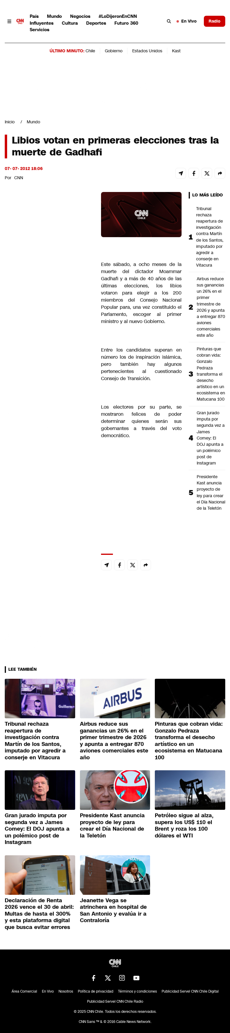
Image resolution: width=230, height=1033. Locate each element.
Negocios (80, 16)
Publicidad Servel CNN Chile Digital (190, 991)
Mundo (54, 16)
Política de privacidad (95, 991)
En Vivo (187, 21)
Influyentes (41, 23)
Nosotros (66, 991)
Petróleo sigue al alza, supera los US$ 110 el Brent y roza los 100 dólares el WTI (184, 826)
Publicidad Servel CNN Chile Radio (115, 1001)
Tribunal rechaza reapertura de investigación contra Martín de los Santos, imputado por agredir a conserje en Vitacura (209, 237)
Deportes (96, 23)
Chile (90, 51)
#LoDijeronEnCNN (118, 16)
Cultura (70, 23)
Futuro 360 (126, 23)
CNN (18, 178)
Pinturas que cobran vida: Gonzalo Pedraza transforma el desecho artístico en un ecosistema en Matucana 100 (211, 374)
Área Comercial (24, 991)
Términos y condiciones (137, 991)
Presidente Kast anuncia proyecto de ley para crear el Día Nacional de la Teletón (211, 492)
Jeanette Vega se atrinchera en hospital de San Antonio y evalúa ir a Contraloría (113, 911)
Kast (176, 51)
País (34, 16)
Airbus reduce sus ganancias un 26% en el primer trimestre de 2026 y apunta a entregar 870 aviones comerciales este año (211, 307)
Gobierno (113, 51)
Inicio (10, 122)
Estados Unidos (147, 51)
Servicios (39, 29)
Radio (214, 21)
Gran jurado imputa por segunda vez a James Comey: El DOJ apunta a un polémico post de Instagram (211, 438)
